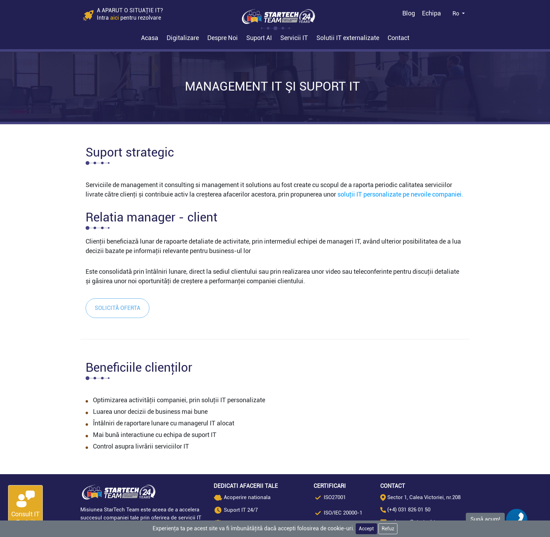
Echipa (431, 13)
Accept (366, 528)
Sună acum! (485, 519)
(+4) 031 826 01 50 (408, 509)
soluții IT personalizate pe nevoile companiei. (400, 194)
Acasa (149, 37)
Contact (398, 37)
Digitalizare (183, 37)
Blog (408, 13)
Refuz (388, 528)
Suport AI (259, 37)
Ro (456, 13)
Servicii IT (294, 37)
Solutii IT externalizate (347, 37)
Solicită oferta (117, 308)
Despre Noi (222, 37)
